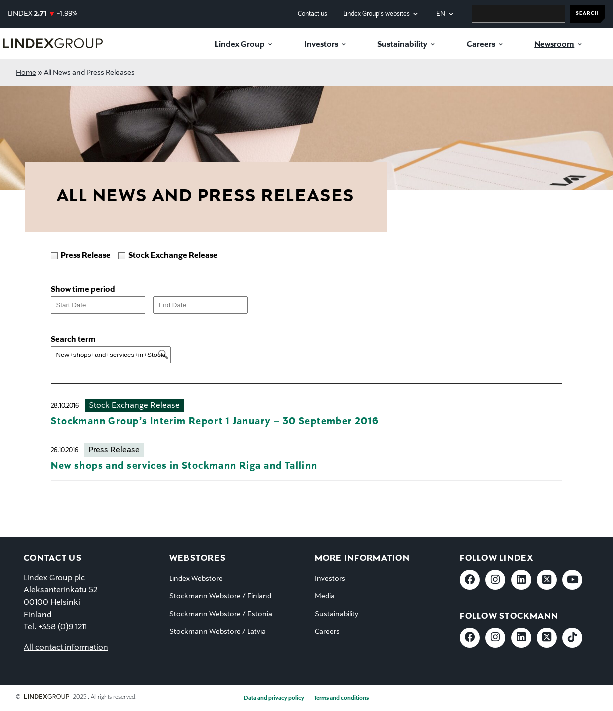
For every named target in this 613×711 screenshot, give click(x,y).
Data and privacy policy (274, 698)
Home (26, 73)
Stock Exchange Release (134, 405)
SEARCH (587, 13)
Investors (321, 44)
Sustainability (402, 44)
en (440, 14)
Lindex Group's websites (376, 14)
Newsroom (554, 44)
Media (325, 596)
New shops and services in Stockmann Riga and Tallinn (184, 466)
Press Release (114, 450)
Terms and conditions (341, 698)
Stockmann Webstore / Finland (220, 596)
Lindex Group (240, 44)
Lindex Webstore (196, 579)
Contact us (312, 14)
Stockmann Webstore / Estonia (220, 614)
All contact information (66, 647)
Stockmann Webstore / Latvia (217, 632)
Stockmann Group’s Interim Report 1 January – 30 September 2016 (215, 421)
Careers (481, 44)
